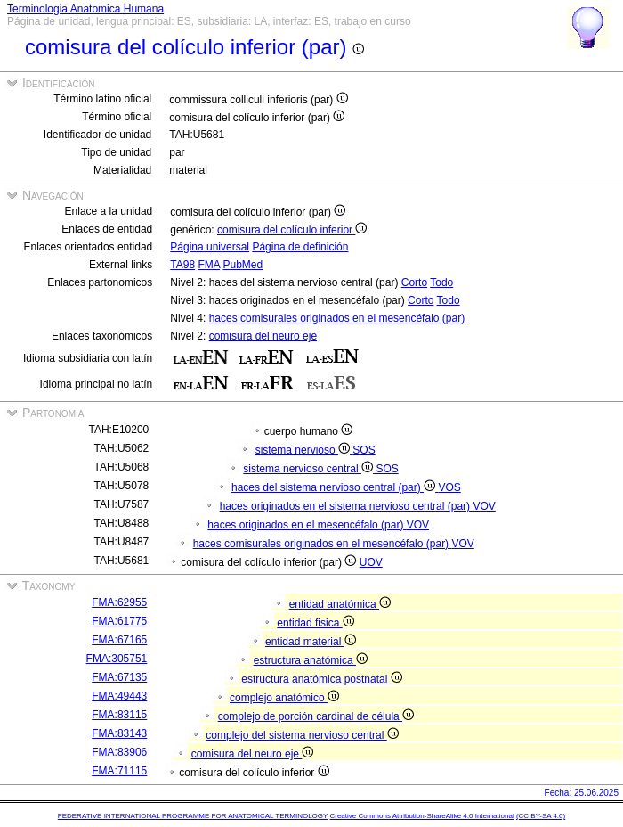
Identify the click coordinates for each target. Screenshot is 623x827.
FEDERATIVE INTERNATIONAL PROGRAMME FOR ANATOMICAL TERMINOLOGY (193, 816)
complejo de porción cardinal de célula (316, 716)
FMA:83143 (119, 733)
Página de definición (300, 247)
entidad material (310, 641)
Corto (414, 282)
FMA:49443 (119, 696)
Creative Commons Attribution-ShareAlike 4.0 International (421, 816)
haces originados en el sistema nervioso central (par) (346, 506)
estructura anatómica (311, 660)
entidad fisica (315, 623)
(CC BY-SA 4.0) (540, 816)
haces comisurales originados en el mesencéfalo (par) (337, 318)
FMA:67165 (119, 640)
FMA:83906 (119, 752)
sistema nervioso (304, 450)
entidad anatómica (340, 604)
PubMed (242, 264)
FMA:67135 (119, 677)
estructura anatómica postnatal (321, 679)
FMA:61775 (119, 621)
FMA (209, 264)
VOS (449, 487)
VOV (484, 506)
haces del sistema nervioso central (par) (334, 487)
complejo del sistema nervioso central (302, 735)
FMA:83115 (119, 714)
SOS (363, 450)
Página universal (209, 247)
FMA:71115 (119, 771)
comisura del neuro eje (263, 336)
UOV (371, 562)
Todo (441, 282)
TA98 (182, 264)
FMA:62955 (119, 602)
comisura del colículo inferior (292, 230)
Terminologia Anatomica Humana (85, 9)
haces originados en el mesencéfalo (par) (306, 525)
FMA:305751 (117, 658)
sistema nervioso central (309, 469)
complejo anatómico (284, 698)
